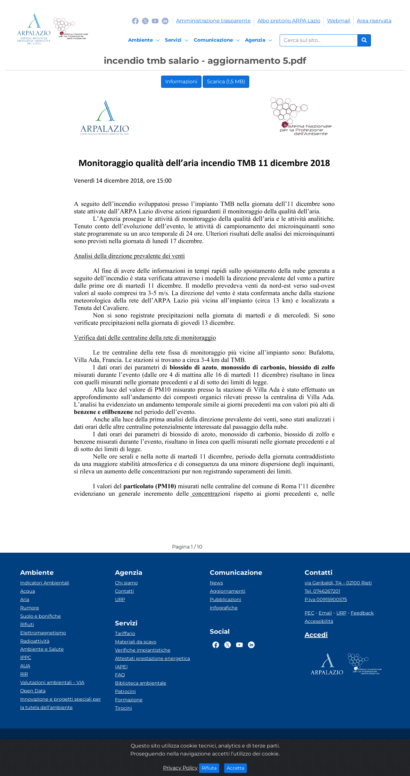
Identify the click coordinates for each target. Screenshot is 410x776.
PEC (309, 613)
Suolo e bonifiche (40, 616)
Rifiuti (27, 624)
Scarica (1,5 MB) (226, 81)
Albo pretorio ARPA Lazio (289, 21)
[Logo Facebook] (135, 21)
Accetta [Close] (237, 767)
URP (120, 599)
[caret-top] (212, 547)
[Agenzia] (260, 40)
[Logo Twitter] (145, 21)
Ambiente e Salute (42, 649)
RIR (24, 674)
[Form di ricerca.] (319, 40)
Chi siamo (126, 583)
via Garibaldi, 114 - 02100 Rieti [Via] (338, 583)
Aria (24, 599)
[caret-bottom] (224, 547)
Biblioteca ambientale (140, 683)
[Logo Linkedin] (165, 21)
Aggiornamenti (227, 591)
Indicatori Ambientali (44, 583)
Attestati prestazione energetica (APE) (152, 663)
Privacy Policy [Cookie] (180, 768)
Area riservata (374, 21)
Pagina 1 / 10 (187, 547)
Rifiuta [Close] (210, 767)
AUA (25, 666)
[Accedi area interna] (316, 636)
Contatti (124, 591)
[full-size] (236, 547)
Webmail (338, 21)
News (216, 583)
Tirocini (123, 708)
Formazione (129, 700)
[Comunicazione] (217, 40)
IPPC (25, 657)
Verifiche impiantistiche (142, 650)
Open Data (32, 691)
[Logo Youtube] (155, 21)
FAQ (120, 675)
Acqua (27, 591)
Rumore (29, 608)
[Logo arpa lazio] (33, 29)
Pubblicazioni (225, 599)
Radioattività (34, 641)
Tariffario (125, 633)
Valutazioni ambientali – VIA (52, 682)
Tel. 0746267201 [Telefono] (322, 591)
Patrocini (125, 691)
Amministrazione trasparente (213, 21)
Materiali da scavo (135, 642)
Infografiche (224, 608)
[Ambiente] (145, 40)
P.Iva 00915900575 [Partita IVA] (326, 599)
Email (325, 613)
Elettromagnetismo (43, 633)
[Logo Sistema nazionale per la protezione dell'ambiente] (70, 29)
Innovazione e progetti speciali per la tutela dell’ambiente (60, 703)
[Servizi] (178, 40)
